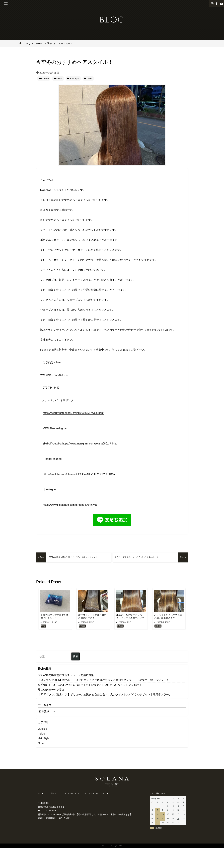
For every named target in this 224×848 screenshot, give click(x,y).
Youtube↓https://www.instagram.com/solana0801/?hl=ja (84, 443)
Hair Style (43, 738)
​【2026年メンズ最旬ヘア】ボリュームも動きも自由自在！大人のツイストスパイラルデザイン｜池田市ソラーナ (105, 694)
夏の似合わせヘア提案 (51, 689)
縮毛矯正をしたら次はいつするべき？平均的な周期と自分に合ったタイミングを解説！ (90, 684)
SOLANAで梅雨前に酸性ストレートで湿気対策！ (67, 675)
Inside (41, 733)
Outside (42, 728)
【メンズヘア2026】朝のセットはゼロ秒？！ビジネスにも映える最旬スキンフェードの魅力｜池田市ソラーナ (103, 680)
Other (41, 743)
